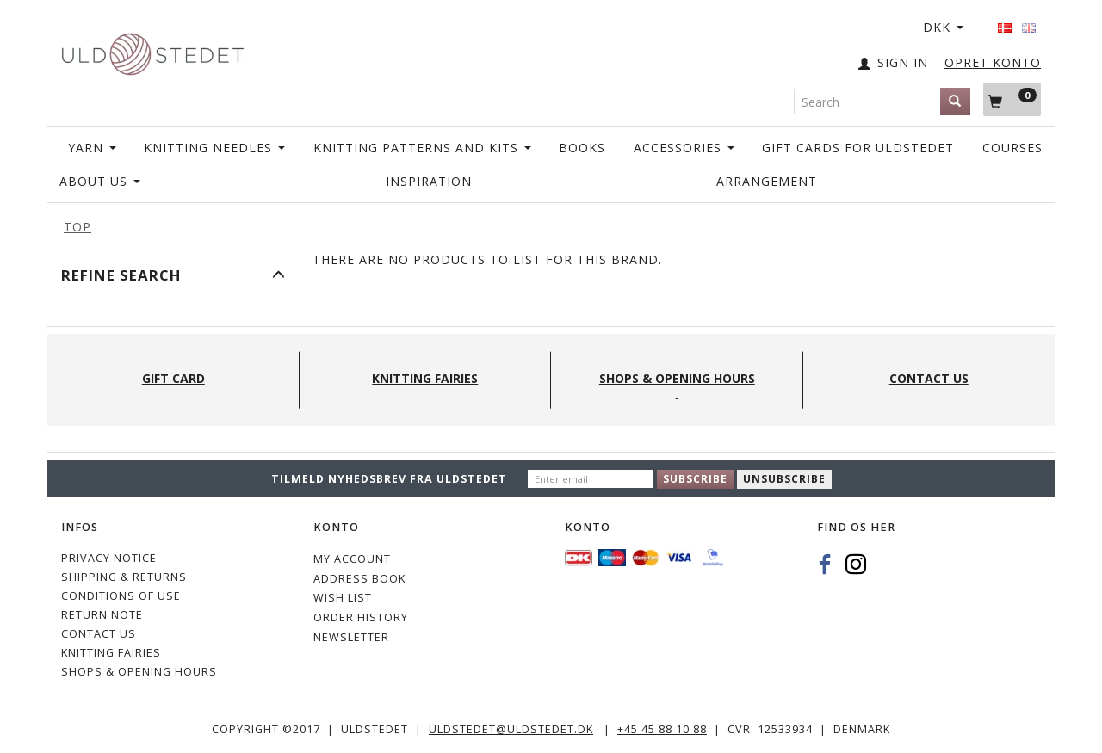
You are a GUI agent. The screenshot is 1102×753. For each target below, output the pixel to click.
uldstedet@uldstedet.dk (511, 729)
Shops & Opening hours (139, 671)
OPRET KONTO (992, 62)
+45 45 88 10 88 (662, 729)
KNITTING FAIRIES (111, 652)
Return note (102, 615)
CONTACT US (98, 633)
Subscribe (695, 479)
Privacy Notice (109, 558)
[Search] (955, 101)
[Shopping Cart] (1012, 99)
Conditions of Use (121, 596)
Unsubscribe (784, 479)
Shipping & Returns (124, 577)
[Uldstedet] (152, 50)
